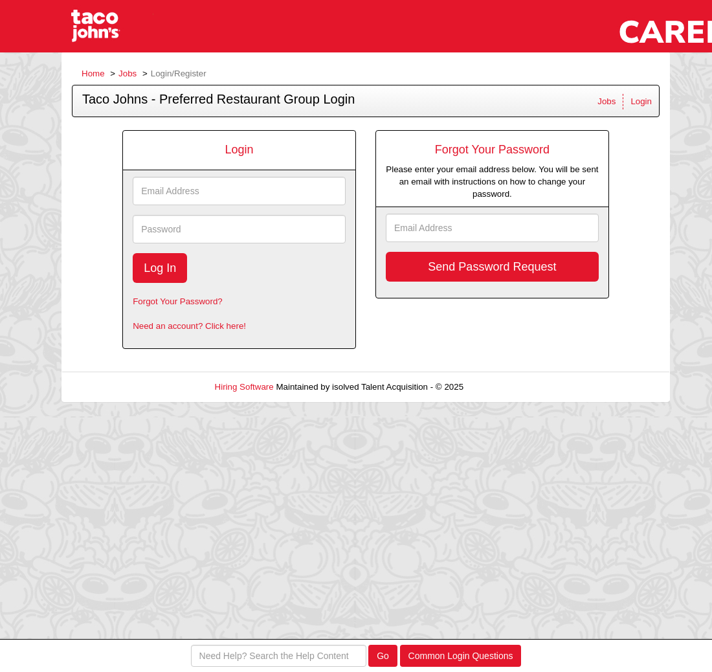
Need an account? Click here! (189, 326)
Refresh (502, 387)
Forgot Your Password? (178, 301)
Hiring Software (244, 387)
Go (383, 656)
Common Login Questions (460, 656)
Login (641, 101)
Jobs (127, 73)
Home (93, 73)
